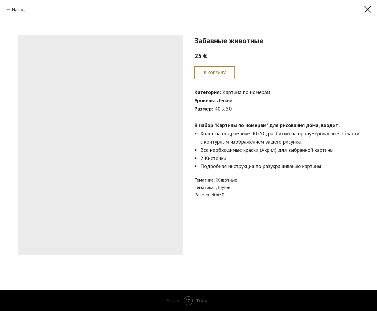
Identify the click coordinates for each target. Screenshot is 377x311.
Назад (18, 9)
